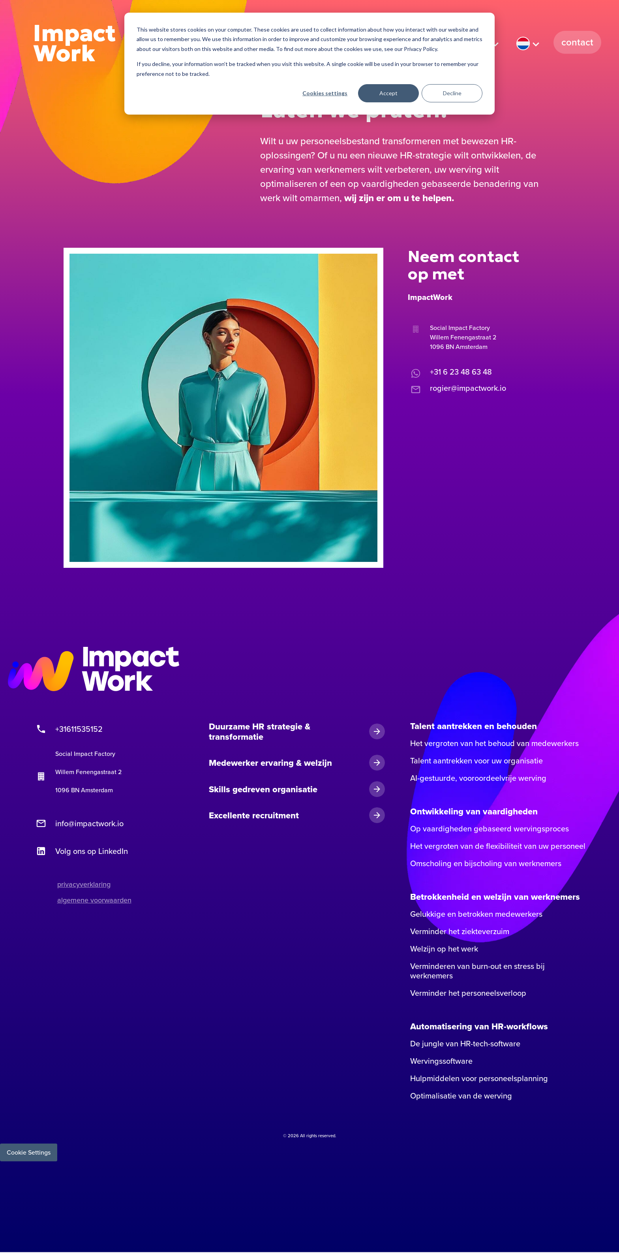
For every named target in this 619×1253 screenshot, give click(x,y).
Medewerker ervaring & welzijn (270, 763)
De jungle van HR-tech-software (465, 1044)
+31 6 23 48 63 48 (450, 372)
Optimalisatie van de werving (461, 1096)
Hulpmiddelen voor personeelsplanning (479, 1079)
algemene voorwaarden (94, 901)
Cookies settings (324, 93)
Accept (388, 93)
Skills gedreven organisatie (263, 790)
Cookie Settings (29, 1153)
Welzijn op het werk (444, 949)
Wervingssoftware (441, 1061)
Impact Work (75, 43)
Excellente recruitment (254, 816)
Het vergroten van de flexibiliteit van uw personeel (497, 847)
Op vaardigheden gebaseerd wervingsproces (489, 829)
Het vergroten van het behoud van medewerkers (494, 744)
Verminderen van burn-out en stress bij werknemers (477, 971)
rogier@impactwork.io (457, 389)
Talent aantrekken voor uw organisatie (476, 761)
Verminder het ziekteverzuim (459, 932)
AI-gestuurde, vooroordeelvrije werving (478, 779)
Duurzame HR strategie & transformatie (259, 732)
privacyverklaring (84, 885)
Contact (577, 42)
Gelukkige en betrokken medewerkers (476, 914)
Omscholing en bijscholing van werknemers (485, 864)
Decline (452, 93)
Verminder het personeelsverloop (468, 994)
